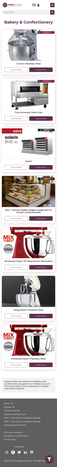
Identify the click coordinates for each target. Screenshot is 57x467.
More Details (16, 70)
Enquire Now (41, 70)
